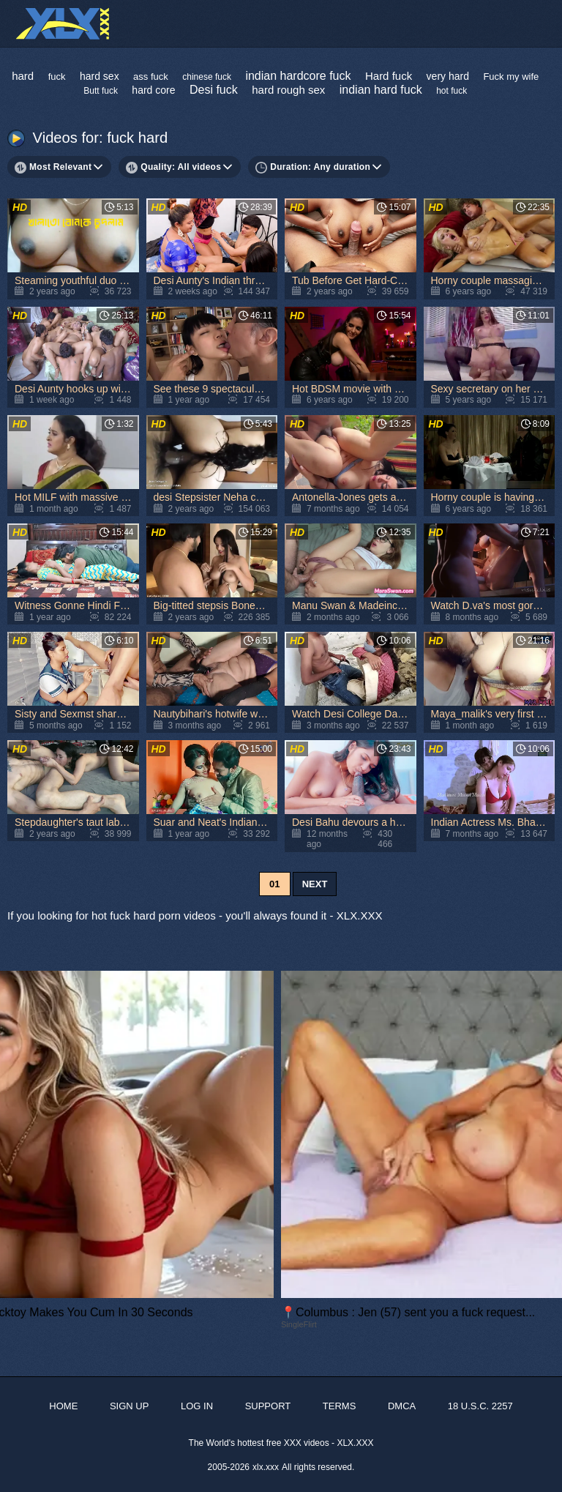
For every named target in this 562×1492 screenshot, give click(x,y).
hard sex (99, 76)
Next (315, 884)
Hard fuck (388, 76)
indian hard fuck (381, 89)
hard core (153, 90)
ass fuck (150, 76)
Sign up (129, 1405)
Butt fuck (100, 91)
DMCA (402, 1405)
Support (268, 1405)
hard (23, 76)
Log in (197, 1405)
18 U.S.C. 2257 (480, 1405)
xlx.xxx (265, 1467)
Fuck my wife (511, 76)
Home (63, 1405)
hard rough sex (288, 89)
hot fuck (451, 91)
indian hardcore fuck (298, 76)
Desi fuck (214, 89)
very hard (448, 76)
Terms (339, 1405)
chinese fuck (206, 77)
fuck (57, 76)
